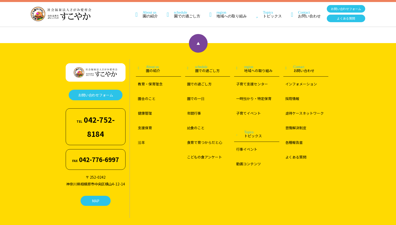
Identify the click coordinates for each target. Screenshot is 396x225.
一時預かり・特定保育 (253, 98)
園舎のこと (147, 98)
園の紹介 (144, 10)
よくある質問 (346, 18)
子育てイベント (248, 113)
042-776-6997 (95, 128)
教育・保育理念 (150, 83)
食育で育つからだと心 (204, 142)
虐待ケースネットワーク (304, 113)
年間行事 (194, 113)
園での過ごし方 (181, 10)
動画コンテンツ (248, 163)
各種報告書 (294, 142)
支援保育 (145, 127)
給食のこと (196, 127)
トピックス (266, 10)
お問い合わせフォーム (346, 9)
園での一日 (196, 98)
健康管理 (145, 113)
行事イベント (246, 149)
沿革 (141, 142)
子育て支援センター (252, 83)
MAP (95, 164)
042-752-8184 (95, 113)
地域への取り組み (225, 10)
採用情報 (292, 98)
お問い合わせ (303, 10)
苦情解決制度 (296, 127)
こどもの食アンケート (204, 156)
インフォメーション (301, 83)
